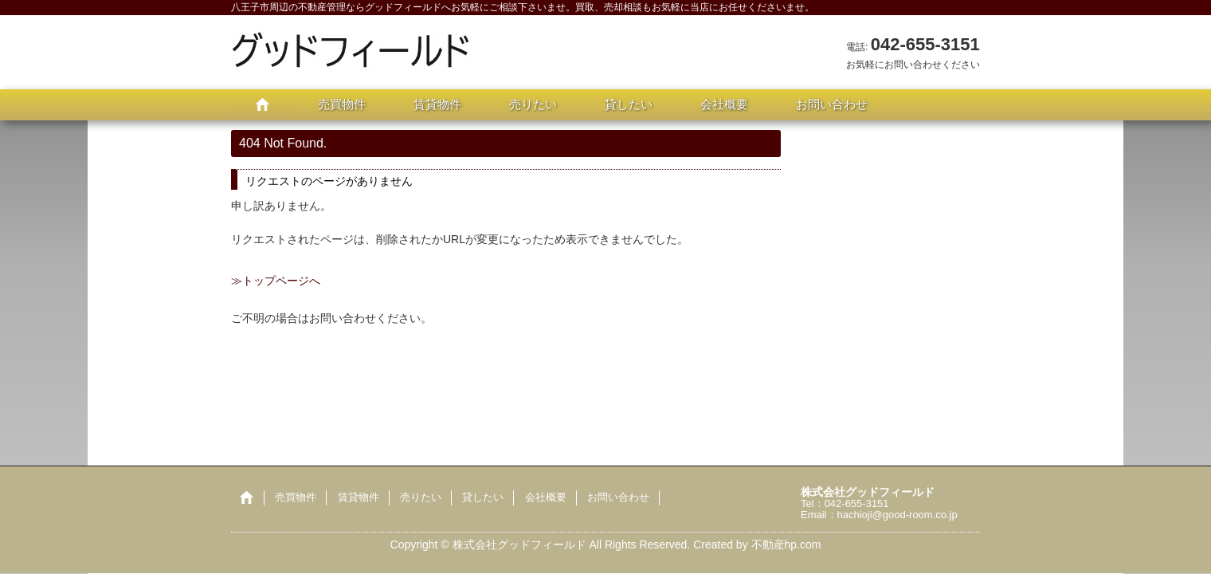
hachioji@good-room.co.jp (897, 515)
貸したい (629, 104)
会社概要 (724, 104)
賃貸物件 (437, 104)
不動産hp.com (786, 544)
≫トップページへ (275, 280)
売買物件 (342, 104)
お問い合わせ (832, 104)
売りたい (533, 104)
